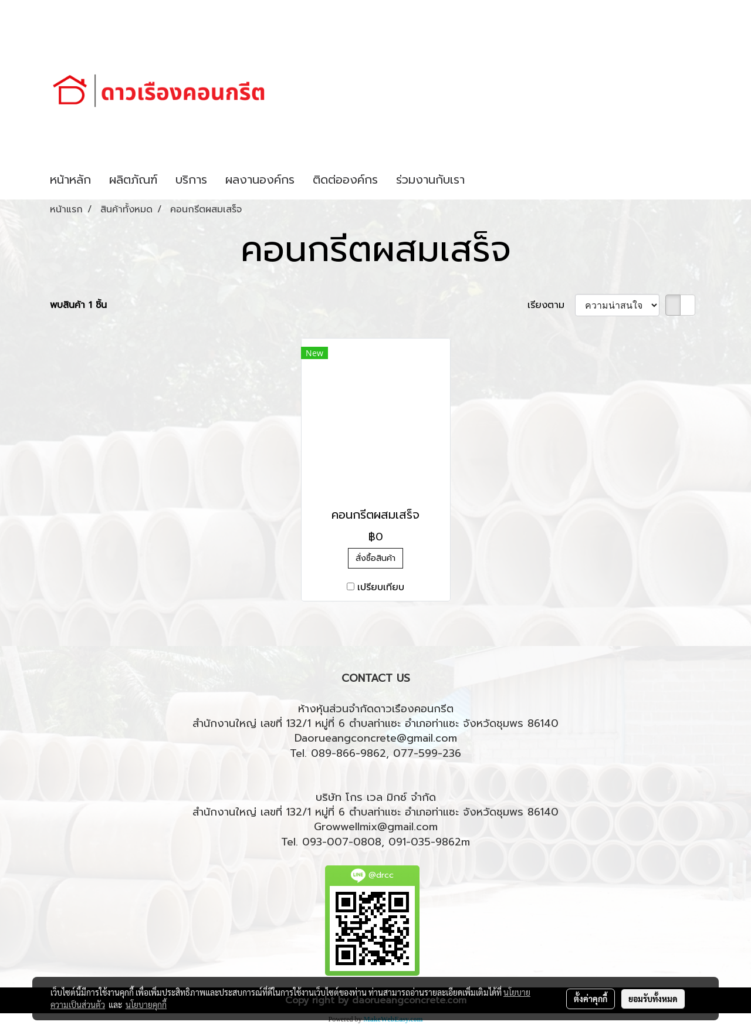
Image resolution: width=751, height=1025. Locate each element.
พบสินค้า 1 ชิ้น (78, 305)
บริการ (191, 179)
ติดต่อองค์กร (345, 179)
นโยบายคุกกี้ (146, 1004)
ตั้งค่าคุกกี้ (590, 998)
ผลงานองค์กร (260, 179)
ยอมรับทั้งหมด (653, 998)
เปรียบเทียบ (380, 587)
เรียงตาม (551, 305)
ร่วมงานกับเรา (430, 179)
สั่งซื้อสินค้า (375, 558)
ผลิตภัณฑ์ (133, 179)
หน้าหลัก (70, 179)
